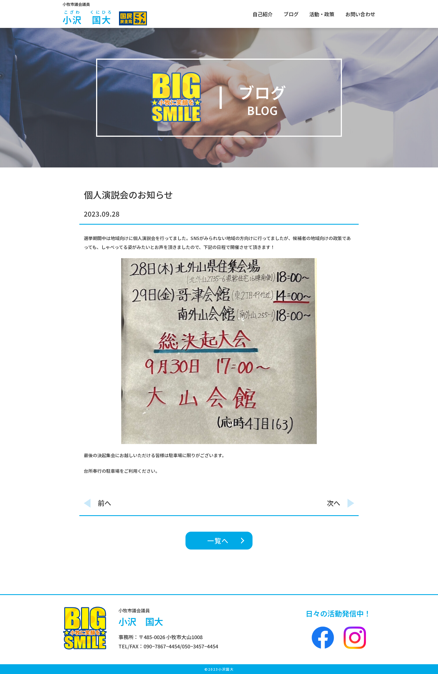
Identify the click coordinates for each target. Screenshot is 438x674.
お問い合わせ (360, 14)
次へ (333, 503)
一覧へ (218, 540)
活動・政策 (321, 14)
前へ (104, 503)
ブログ (291, 14)
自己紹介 (263, 14)
